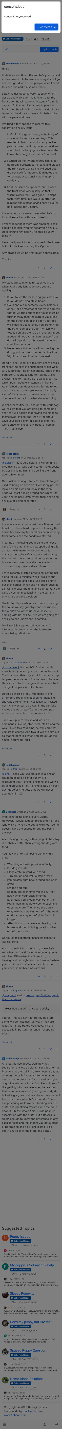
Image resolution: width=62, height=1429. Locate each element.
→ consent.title (46, 27)
